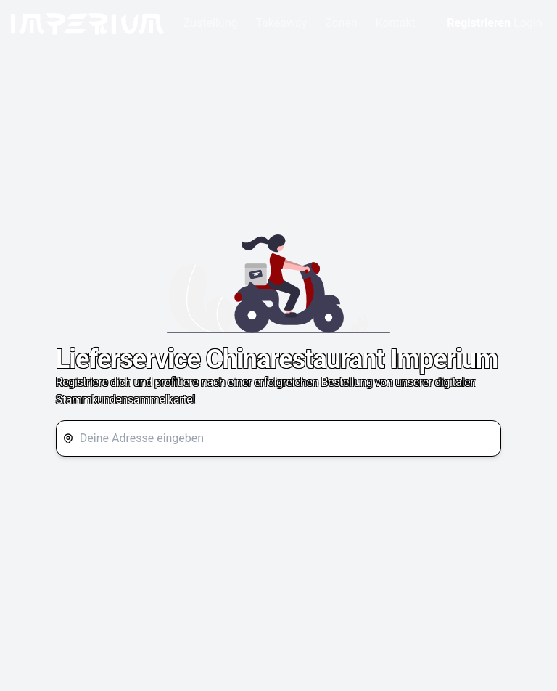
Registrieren (479, 23)
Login (527, 23)
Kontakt (396, 23)
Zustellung (210, 23)
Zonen (341, 23)
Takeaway (281, 23)
